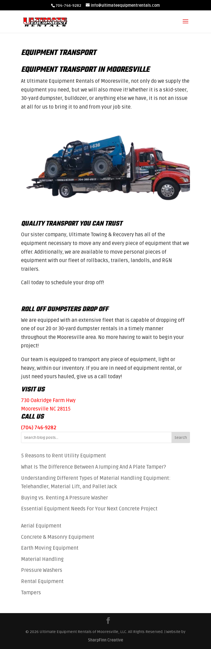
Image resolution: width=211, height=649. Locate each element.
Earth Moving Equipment (49, 548)
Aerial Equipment (41, 526)
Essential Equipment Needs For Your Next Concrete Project (89, 509)
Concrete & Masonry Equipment (57, 537)
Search (181, 437)
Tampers (31, 593)
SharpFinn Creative (105, 640)
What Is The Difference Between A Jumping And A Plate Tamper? (94, 467)
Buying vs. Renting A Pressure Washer (64, 498)
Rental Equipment (42, 581)
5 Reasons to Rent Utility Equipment (63, 456)
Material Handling (42, 559)
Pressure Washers (41, 570)
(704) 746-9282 (38, 428)
